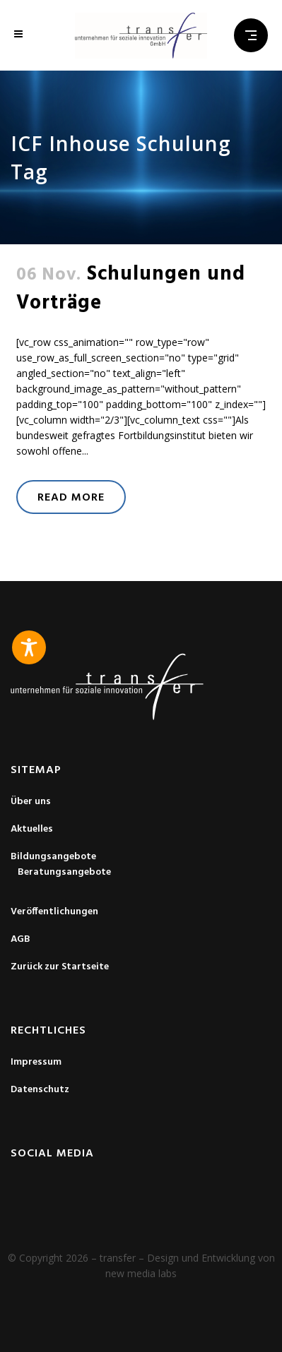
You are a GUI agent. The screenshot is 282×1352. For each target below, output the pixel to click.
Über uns (31, 802)
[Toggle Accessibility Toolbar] (29, 647)
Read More (71, 498)
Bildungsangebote (53, 857)
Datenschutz (40, 1090)
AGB (20, 939)
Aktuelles (32, 829)
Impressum (36, 1062)
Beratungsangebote (64, 872)
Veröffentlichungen (54, 912)
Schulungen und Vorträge (130, 288)
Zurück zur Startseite (60, 967)
